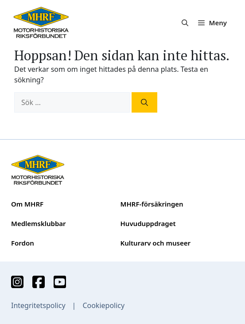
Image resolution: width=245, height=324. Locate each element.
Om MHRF (27, 203)
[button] (185, 22)
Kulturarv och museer (156, 242)
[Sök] (144, 102)
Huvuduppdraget (148, 223)
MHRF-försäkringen (152, 203)
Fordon (22, 242)
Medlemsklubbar (38, 223)
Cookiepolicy (103, 305)
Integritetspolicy (38, 305)
